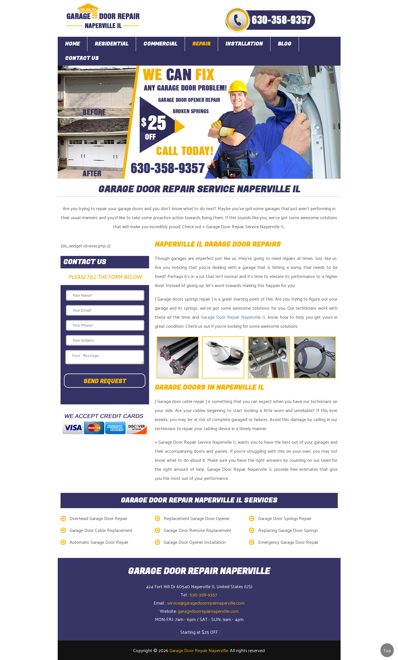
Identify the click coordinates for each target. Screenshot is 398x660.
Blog (284, 44)
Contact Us (82, 58)
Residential (111, 44)
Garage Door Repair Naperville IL (233, 317)
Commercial (160, 44)
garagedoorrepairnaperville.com (208, 611)
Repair (201, 44)
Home (72, 44)
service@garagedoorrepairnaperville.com (205, 603)
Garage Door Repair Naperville (198, 650)
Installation (244, 44)
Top (387, 650)
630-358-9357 (203, 594)
